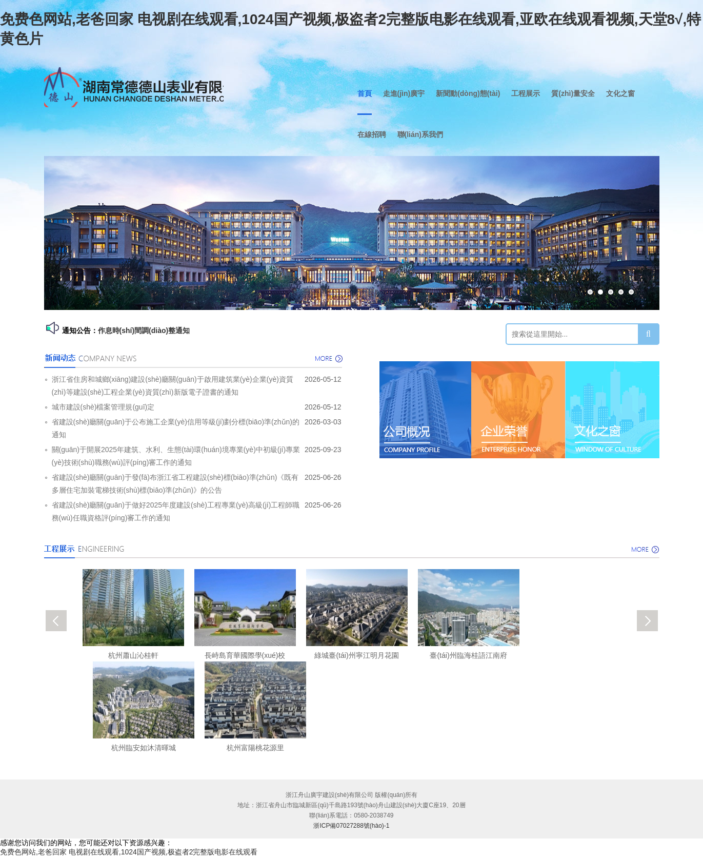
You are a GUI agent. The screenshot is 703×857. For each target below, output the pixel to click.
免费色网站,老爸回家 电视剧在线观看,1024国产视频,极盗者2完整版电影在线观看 (129, 852)
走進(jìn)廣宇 (404, 93)
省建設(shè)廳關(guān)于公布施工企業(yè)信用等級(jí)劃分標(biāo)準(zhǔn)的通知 (176, 428)
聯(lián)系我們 (420, 134)
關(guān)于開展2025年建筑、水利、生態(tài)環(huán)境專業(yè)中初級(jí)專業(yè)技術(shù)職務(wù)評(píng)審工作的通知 (176, 455)
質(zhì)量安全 (573, 93)
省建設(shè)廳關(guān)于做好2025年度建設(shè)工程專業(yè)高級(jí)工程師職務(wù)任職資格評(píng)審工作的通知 (176, 511)
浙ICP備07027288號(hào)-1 (351, 825)
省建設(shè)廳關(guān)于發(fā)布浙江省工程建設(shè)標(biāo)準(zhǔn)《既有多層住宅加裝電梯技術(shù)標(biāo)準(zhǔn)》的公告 (175, 483)
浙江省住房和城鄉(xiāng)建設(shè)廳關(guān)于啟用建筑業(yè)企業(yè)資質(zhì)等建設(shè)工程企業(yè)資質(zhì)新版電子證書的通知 (172, 385)
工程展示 (525, 93)
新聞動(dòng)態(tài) (468, 93)
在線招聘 (371, 134)
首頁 (364, 93)
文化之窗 (620, 93)
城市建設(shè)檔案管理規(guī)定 (103, 407)
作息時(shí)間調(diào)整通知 (144, 330)
